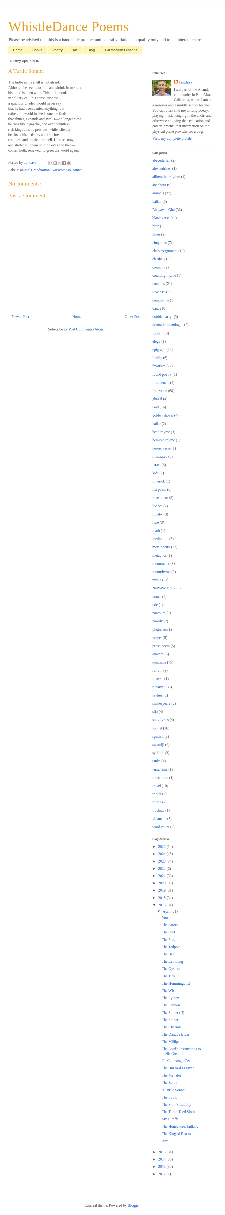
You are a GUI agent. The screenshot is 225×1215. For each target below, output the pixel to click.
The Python (170, 998)
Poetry (57, 50)
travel (156, 786)
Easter (157, 333)
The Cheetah (171, 1027)
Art (75, 50)
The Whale (170, 991)
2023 (162, 861)
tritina (156, 802)
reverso (157, 679)
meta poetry (161, 547)
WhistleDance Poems (68, 26)
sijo (155, 712)
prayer (157, 638)
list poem (159, 489)
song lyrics (160, 720)
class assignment (164, 251)
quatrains (159, 662)
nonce (156, 596)
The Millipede (172, 1042)
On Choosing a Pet (176, 1061)
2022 (162, 868)
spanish (158, 736)
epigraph (158, 350)
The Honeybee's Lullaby (180, 1126)
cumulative (160, 300)
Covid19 (158, 292)
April (167, 911)
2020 (162, 883)
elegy (156, 341)
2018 (162, 898)
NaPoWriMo (61, 170)
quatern (158, 654)
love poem (160, 498)
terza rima (159, 769)
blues (156, 234)
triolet (156, 794)
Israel (156, 465)
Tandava (185, 82)
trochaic (158, 810)
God (155, 407)
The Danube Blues (176, 1034)
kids (155, 473)
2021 (162, 876)
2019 (162, 890)
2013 (162, 1166)
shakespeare (161, 703)
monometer (160, 564)
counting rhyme (164, 275)
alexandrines (161, 168)
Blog (91, 50)
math (156, 531)
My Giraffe (170, 1119)
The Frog (169, 940)
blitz (155, 226)
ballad (156, 201)
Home (17, 50)
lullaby (157, 514)
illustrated (159, 456)
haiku (156, 424)
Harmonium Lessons (121, 50)
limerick (158, 481)
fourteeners (160, 382)
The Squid (169, 1097)
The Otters (170, 925)
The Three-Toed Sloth (178, 1112)
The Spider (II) (173, 1013)
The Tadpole (171, 947)
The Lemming (172, 961)
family (157, 358)
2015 (162, 1152)
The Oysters (171, 969)
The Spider (170, 1020)
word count (160, 827)
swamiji (158, 745)
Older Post (133, 317)
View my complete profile (171, 138)
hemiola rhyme (163, 440)
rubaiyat (158, 687)
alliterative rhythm (166, 177)
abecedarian (161, 160)
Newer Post (20, 317)
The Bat (168, 954)
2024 (162, 854)
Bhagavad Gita (163, 210)
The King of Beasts (176, 1134)
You (165, 918)
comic (156, 267)
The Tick (168, 976)
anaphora (159, 185)
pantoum (158, 613)
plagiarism (160, 629)
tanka (156, 761)
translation (160, 778)
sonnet (77, 170)
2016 (162, 905)
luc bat (157, 506)
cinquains (159, 243)
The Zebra (169, 1082)
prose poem (161, 646)
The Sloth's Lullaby (176, 1104)
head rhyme (161, 432)
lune (155, 522)
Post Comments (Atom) (86, 329)
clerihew (158, 259)
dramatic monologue (167, 325)
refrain (157, 670)
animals (26, 170)
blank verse (160, 218)
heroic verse (161, 448)
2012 (162, 1174)
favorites (158, 366)
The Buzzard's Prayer (178, 1068)
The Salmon (171, 1005)
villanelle (159, 819)
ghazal (157, 399)
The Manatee (171, 1075)
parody (157, 621)
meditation (42, 170)
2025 (162, 847)
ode (155, 605)
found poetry (162, 374)
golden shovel (162, 415)
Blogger (134, 1205)
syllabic (158, 753)
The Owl (168, 932)
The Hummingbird (176, 983)
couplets (158, 284)
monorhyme (161, 572)
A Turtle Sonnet (173, 1090)
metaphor (159, 555)
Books (37, 50)
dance (156, 308)
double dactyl (162, 317)
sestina (157, 695)
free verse (159, 391)
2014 (162, 1159)
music (156, 580)
